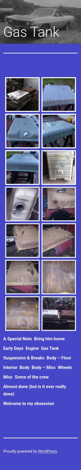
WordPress (47, 451)
